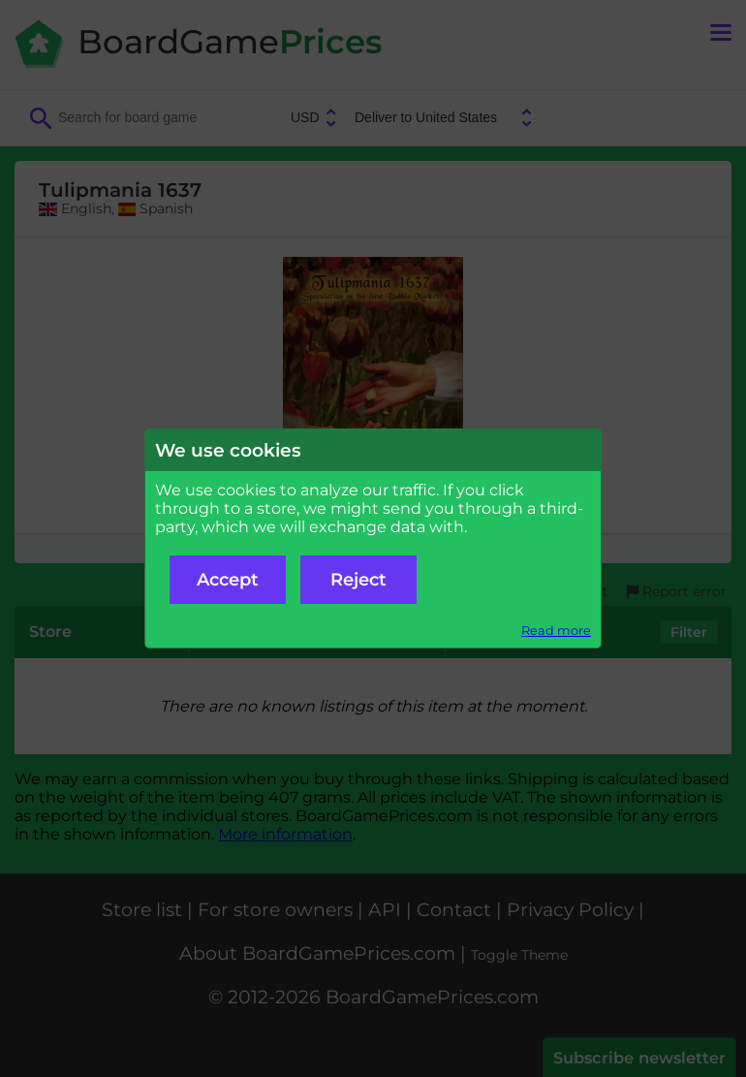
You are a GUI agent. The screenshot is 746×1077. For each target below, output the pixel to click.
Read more (556, 630)
